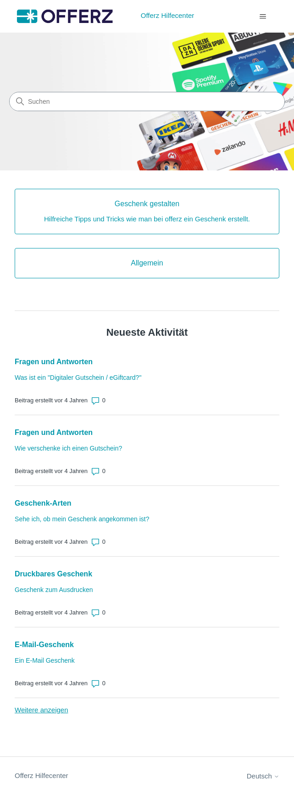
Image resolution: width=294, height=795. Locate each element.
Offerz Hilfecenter (41, 775)
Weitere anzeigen (41, 710)
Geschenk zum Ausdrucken (54, 589)
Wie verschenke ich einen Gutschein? (68, 448)
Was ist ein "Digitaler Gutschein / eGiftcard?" (78, 377)
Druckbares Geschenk (53, 574)
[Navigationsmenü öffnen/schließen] (263, 16)
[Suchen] (147, 101)
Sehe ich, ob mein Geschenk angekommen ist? (82, 519)
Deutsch (263, 776)
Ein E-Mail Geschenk (45, 660)
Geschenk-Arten (43, 503)
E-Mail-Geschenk (44, 644)
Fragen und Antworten (54, 362)
